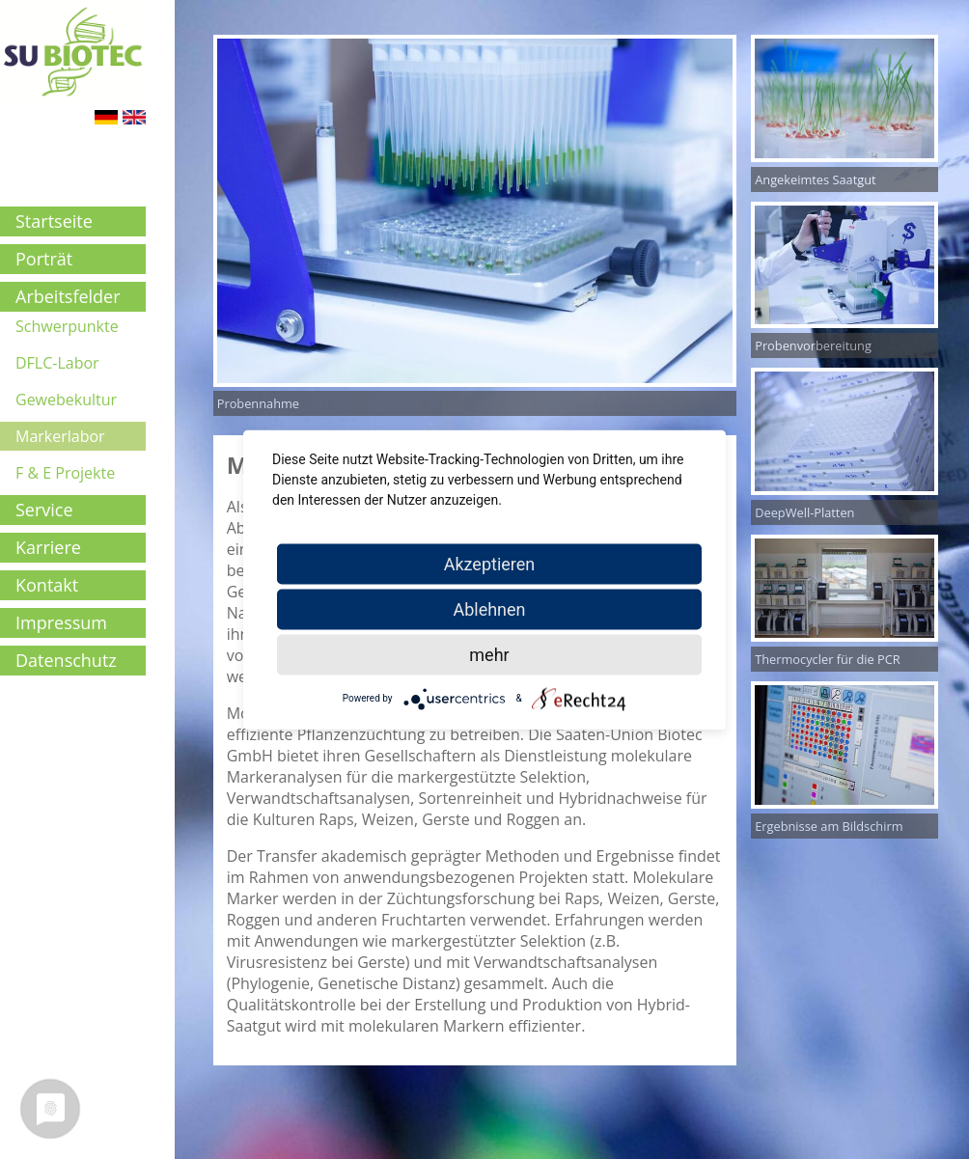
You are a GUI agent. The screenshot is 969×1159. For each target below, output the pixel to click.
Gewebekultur (66, 399)
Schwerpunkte (67, 326)
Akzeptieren (490, 563)
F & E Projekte (65, 472)
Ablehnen (489, 608)
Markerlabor (60, 436)
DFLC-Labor (57, 362)
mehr (489, 654)
